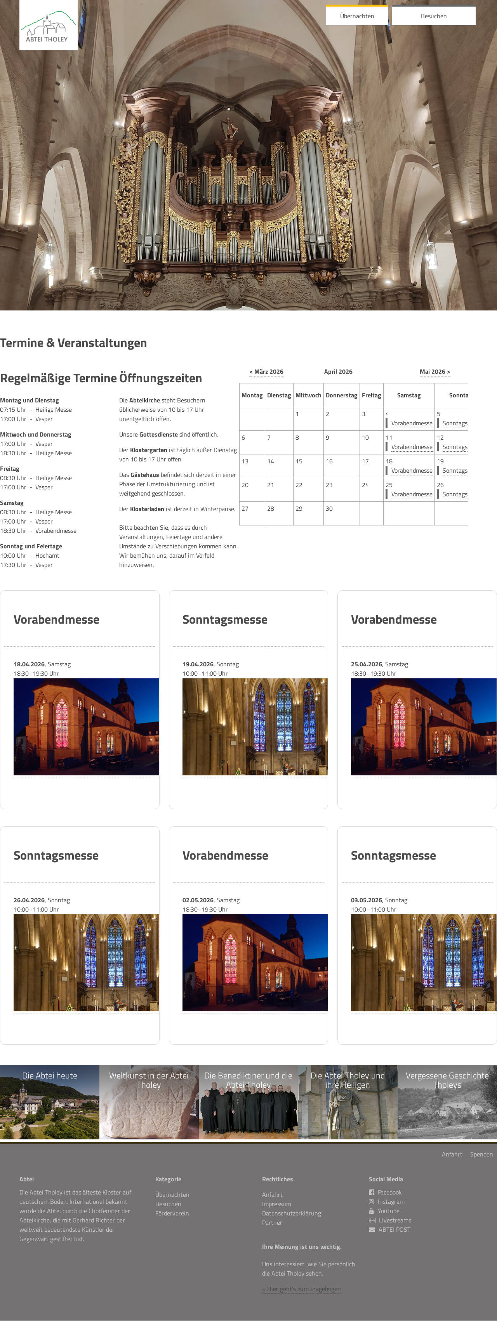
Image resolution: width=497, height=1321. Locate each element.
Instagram (387, 1202)
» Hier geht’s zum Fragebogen (301, 1289)
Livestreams (395, 1221)
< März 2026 (266, 371)
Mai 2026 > (435, 371)
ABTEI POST (394, 1230)
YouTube (384, 1211)
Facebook (385, 1193)
